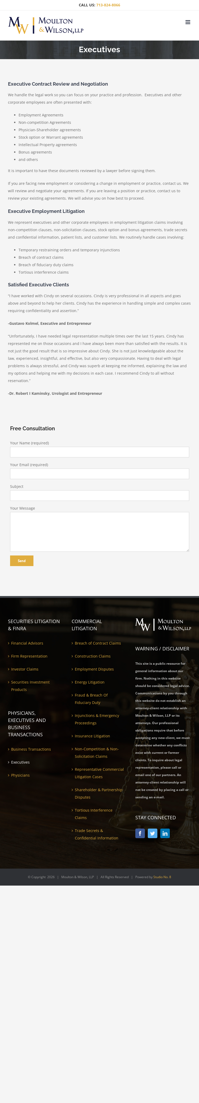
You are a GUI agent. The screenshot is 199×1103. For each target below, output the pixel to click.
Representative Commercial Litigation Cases (99, 773)
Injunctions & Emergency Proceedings (97, 719)
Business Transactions (31, 749)
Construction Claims (93, 656)
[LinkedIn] (165, 833)
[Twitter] (152, 833)
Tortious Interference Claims (94, 814)
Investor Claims (24, 669)
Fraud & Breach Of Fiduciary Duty (91, 699)
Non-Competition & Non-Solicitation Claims (97, 752)
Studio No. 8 (162, 877)
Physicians (20, 775)
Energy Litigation (90, 682)
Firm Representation (29, 656)
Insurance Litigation (92, 735)
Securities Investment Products (30, 686)
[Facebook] (140, 833)
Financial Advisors (27, 643)
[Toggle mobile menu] (188, 22)
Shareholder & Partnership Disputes (99, 793)
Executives (20, 762)
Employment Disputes (94, 669)
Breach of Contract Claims (98, 643)
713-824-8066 (108, 4)
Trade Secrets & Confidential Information (96, 834)
